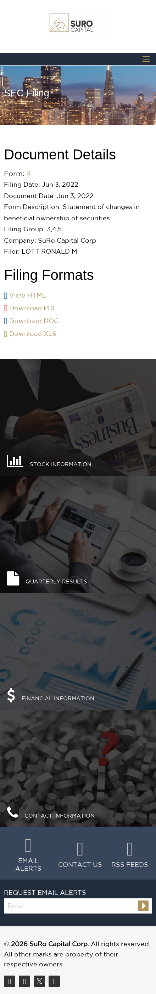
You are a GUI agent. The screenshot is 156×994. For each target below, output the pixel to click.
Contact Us (80, 864)
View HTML (27, 295)
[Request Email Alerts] (78, 906)
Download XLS (32, 333)
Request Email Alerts (45, 892)
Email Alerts (28, 864)
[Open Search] (146, 59)
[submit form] (143, 905)
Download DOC (33, 320)
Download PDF (33, 307)
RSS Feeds (129, 864)
